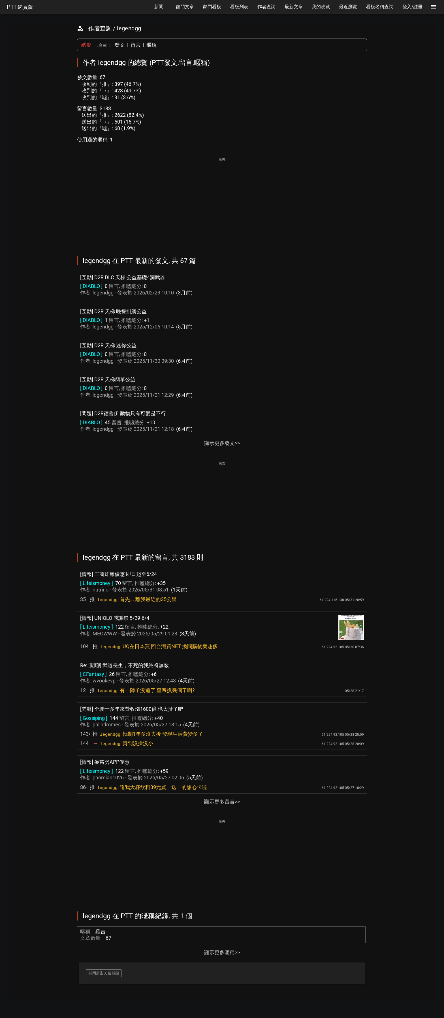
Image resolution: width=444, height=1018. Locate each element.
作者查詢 (100, 28)
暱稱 (151, 45)
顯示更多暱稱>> (222, 952)
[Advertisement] (222, 203)
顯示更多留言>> (222, 802)
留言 (136, 45)
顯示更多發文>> (222, 443)
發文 (120, 45)
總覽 (86, 45)
